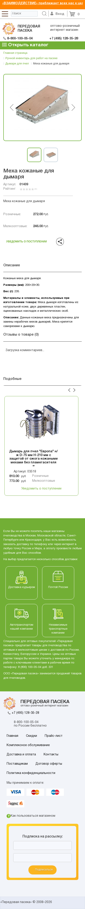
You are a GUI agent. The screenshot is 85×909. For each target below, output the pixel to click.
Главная (12, 736)
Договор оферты (48, 763)
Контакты (51, 754)
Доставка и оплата (21, 754)
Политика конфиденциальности (31, 773)
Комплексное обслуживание (28, 745)
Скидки (31, 736)
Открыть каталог (25, 44)
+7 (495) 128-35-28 (25, 713)
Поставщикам (17, 763)
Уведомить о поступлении (26, 241)
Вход (57, 13)
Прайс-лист (54, 736)
